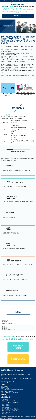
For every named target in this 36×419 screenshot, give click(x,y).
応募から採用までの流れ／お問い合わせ (12, 389)
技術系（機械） (6, 405)
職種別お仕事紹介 (5, 397)
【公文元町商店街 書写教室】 (8, 93)
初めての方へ (4, 386)
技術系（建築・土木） (8, 407)
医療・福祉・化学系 (7, 412)
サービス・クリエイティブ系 (9, 410)
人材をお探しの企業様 (7, 391)
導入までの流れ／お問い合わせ (10, 392)
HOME (3, 385)
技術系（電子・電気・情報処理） (10, 409)
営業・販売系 (5, 404)
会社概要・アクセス (7, 396)
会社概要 (3, 394)
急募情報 (4, 414)
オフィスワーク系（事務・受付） (10, 402)
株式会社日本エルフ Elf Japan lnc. (12, 370)
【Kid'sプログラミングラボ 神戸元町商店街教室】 (25, 92)
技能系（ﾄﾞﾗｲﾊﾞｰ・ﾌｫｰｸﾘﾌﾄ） (9, 401)
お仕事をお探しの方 (6, 388)
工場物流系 (5, 399)
